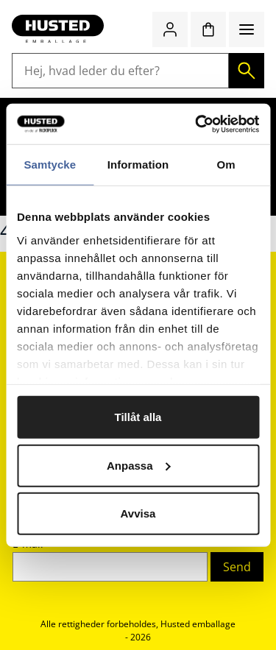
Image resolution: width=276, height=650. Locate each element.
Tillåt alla (138, 417)
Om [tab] (226, 164)
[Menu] (246, 29)
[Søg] (246, 70)
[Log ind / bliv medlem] (170, 29)
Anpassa (139, 465)
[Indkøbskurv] (208, 29)
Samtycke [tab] (50, 164)
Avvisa (138, 513)
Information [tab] (138, 164)
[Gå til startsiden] (58, 29)
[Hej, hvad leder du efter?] (120, 70)
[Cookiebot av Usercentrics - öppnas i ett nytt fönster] (196, 123)
